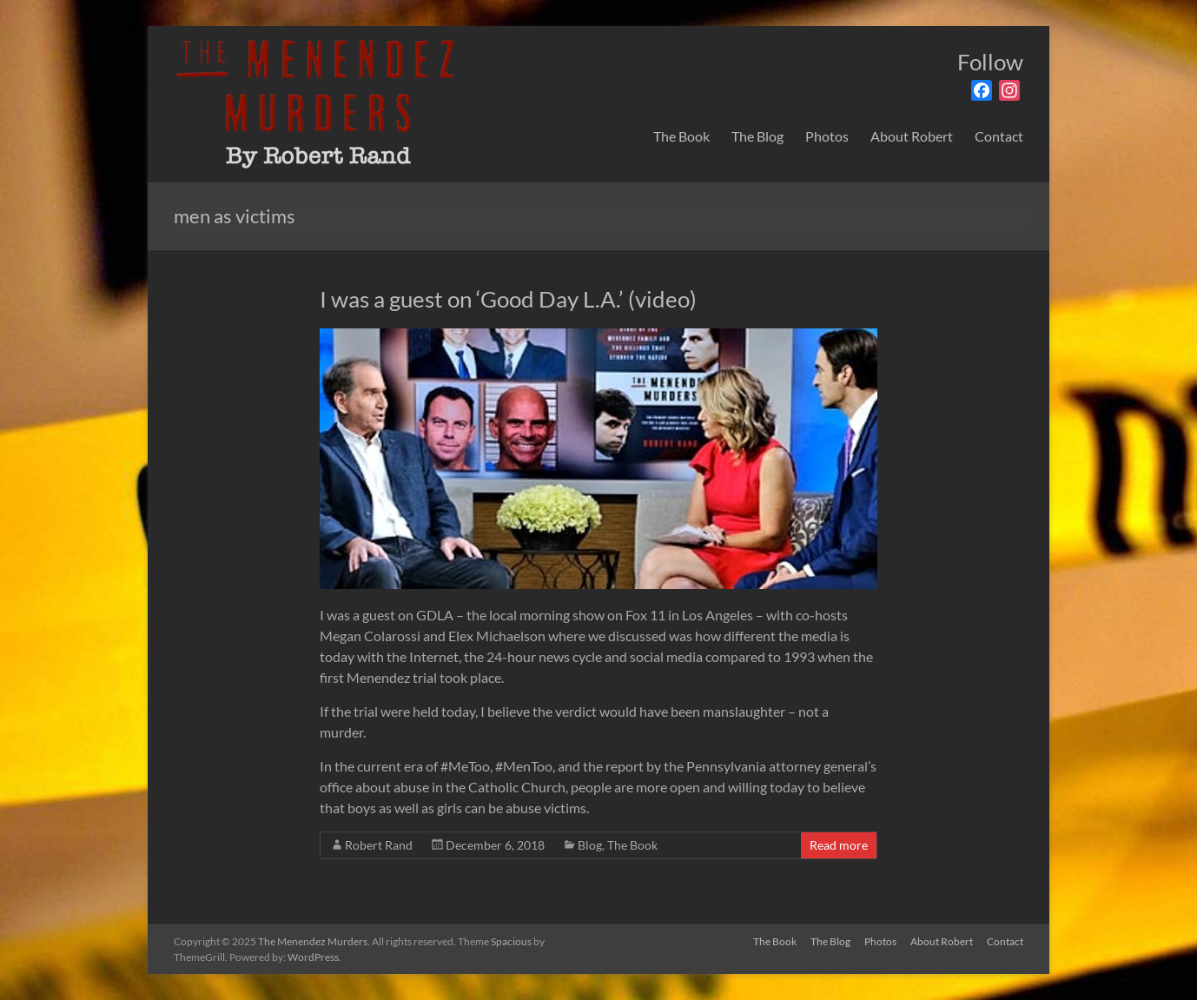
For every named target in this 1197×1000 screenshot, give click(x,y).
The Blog (757, 136)
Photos (827, 136)
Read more (839, 845)
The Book (681, 136)
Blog (590, 845)
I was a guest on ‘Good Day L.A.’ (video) (508, 299)
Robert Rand (379, 845)
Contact (999, 136)
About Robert (911, 136)
